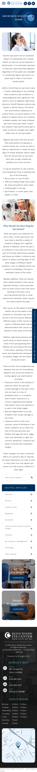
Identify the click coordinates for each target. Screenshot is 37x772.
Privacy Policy (29, 650)
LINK (4, 730)
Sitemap (19, 652)
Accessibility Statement (11, 650)
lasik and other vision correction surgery (17, 527)
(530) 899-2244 (15, 679)
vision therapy (10, 554)
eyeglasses (9, 513)
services (8, 501)
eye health (9, 520)
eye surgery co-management (16, 541)
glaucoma (9, 494)
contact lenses (11, 507)
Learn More (18, 578)
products (8, 535)
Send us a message (17, 691)
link (33, 310)
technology (9, 548)
